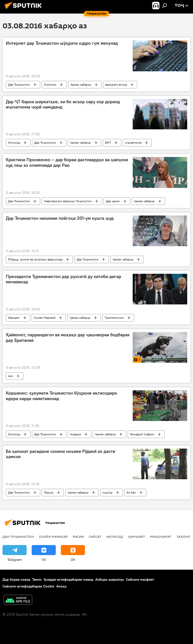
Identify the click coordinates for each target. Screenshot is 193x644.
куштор (108, 492)
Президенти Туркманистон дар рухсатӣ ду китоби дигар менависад (63, 279)
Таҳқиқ (49, 492)
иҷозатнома (133, 142)
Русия (78, 536)
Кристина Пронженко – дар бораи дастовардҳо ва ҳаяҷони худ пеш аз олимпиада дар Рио (67, 162)
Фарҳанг (14, 317)
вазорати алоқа (116, 84)
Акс (10, 376)
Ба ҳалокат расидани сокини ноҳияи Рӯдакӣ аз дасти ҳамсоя (60, 454)
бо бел (131, 492)
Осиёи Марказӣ (45, 317)
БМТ (108, 142)
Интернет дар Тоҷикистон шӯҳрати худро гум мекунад (62, 43)
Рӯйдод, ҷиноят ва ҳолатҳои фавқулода (35, 259)
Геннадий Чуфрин (142, 434)
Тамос (37, 579)
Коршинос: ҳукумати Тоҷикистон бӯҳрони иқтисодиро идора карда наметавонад (61, 395)
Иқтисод (14, 142)
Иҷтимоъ (50, 84)
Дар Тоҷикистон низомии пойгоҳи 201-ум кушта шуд (60, 218)
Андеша (75, 434)
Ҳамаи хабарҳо (80, 84)
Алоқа (61, 586)
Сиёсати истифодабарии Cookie (28, 586)
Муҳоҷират (160, 536)
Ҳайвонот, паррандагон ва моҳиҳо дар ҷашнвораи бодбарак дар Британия (68, 337)
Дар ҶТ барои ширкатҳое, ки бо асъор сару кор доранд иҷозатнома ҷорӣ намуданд (63, 104)
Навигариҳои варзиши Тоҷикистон (68, 201)
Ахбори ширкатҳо (109, 579)
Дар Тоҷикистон (19, 84)
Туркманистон (114, 317)
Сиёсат (95, 536)
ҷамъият (136, 536)
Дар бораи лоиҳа (16, 579)
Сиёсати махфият (140, 579)
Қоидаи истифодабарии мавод (68, 579)
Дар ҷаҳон (113, 201)
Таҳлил (183, 536)
